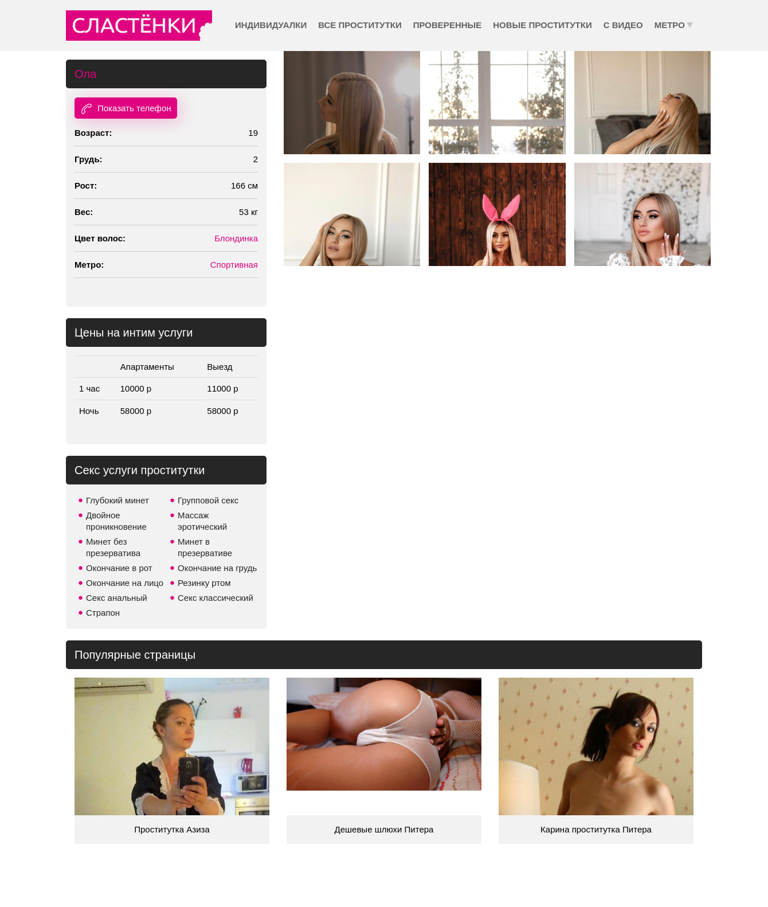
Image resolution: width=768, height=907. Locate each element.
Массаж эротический (202, 520)
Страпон (103, 612)
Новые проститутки (542, 25)
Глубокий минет (117, 500)
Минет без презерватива (113, 547)
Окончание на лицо (124, 583)
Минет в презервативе (205, 547)
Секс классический (215, 598)
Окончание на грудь (217, 568)
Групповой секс (208, 500)
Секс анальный (116, 598)
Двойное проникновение (116, 520)
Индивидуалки (271, 25)
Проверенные (447, 25)
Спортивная (234, 264)
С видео (623, 25)
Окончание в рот (119, 568)
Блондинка (236, 238)
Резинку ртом (204, 583)
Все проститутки (360, 25)
